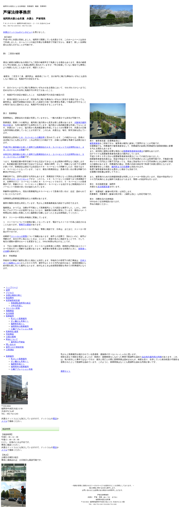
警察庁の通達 (25, 225)
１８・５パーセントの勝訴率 (32, 137)
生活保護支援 (104, 187)
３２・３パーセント (20, 179)
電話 (55, 419)
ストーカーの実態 (19, 236)
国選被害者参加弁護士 (133, 151)
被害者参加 (95, 143)
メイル (4, 421)
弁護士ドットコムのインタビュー (18, 32)
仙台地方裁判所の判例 (152, 357)
